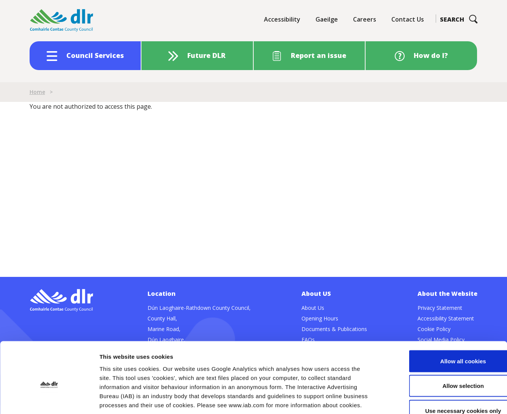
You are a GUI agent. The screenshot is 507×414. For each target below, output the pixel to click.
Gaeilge (327, 19)
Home (37, 91)
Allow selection (443, 339)
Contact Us (407, 19)
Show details (398, 399)
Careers (364, 19)
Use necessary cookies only (444, 364)
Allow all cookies (444, 314)
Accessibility (282, 19)
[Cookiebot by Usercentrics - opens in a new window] (49, 399)
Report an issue (318, 55)
